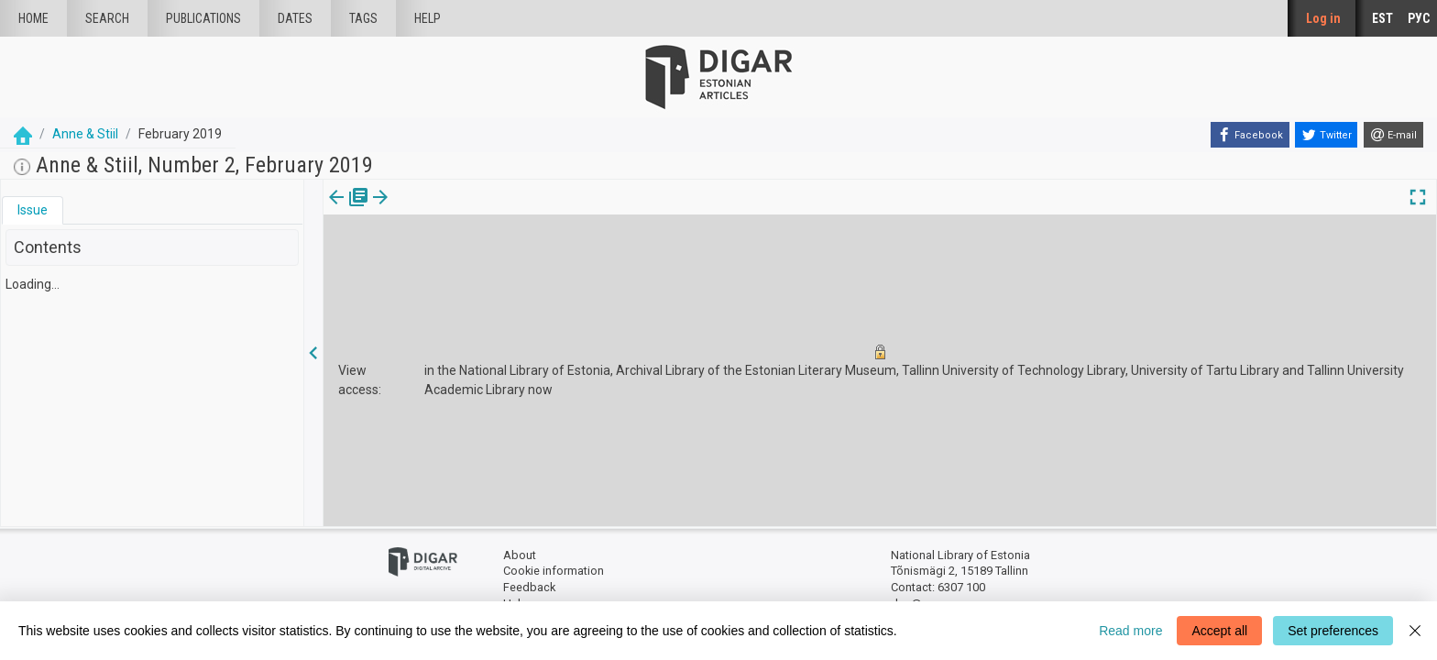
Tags (363, 18)
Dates (295, 18)
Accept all (1219, 630)
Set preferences (1333, 630)
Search (107, 18)
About (519, 555)
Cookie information (553, 571)
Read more (1130, 630)
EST (1382, 18)
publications (203, 18)
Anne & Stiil (85, 133)
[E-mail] (1393, 135)
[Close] (1415, 630)
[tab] (32, 210)
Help (427, 18)
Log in (1323, 18)
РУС (1419, 18)
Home (33, 18)
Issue (32, 210)
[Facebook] (1250, 135)
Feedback (529, 587)
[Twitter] (1326, 135)
